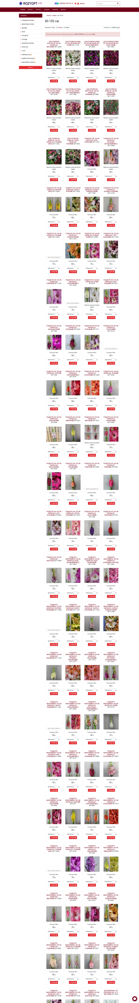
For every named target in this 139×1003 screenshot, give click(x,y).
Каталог (49, 15)
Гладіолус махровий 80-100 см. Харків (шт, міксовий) (54, 895)
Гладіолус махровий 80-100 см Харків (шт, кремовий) (53, 655)
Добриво (23, 28)
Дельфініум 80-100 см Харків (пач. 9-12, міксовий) (111, 992)
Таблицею (60, 27)
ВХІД (93, 34)
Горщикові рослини (27, 20)
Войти (30, 67)
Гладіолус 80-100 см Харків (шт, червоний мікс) (73, 281)
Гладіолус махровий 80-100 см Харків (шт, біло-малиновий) (92, 559)
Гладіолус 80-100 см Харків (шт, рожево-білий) (91, 235)
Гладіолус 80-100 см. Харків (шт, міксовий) (92, 419)
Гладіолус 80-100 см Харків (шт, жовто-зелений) (73, 189)
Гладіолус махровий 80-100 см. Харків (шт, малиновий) (72, 895)
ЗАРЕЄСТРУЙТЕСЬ (79, 34)
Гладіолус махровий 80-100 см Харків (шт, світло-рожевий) (54, 704)
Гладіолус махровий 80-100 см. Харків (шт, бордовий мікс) (72, 753)
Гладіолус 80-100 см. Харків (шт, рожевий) (111, 465)
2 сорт (23, 51)
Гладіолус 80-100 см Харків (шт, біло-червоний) (91, 140)
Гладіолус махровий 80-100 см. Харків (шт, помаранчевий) (111, 895)
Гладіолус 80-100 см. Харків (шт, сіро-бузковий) (54, 513)
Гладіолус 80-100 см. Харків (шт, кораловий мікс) (73, 373)
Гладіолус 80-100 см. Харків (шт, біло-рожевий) (111, 281)
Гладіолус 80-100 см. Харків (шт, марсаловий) (54, 465)
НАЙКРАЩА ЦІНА (26, 54)
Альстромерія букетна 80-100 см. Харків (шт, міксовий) (54, 44)
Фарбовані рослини (27, 43)
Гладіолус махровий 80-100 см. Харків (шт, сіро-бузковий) (54, 993)
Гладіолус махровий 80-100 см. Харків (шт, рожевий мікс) (72, 945)
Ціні (119, 27)
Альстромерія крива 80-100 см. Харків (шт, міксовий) (54, 91)
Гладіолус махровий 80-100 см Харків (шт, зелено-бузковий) (91, 607)
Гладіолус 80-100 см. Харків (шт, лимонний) (73, 419)
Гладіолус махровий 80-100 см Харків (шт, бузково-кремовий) (54, 607)
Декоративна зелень (27, 24)
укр (81, 3)
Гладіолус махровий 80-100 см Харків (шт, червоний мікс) (73, 704)
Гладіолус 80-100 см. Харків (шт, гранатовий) (111, 327)
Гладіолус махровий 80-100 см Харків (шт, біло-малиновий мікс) (73, 559)
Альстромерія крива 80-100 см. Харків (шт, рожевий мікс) (73, 91)
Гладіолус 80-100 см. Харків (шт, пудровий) (92, 465)
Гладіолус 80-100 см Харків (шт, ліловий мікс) (54, 235)
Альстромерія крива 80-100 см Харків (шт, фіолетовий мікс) (92, 43)
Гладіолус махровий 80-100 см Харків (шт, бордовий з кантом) (111, 559)
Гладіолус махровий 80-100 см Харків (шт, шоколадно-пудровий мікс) (92, 705)
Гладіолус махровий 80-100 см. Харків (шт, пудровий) (54, 945)
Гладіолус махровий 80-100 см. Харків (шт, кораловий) (111, 801)
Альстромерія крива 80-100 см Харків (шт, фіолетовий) (111, 43)
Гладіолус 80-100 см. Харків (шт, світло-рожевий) (73, 513)
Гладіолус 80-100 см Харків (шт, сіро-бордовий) (110, 235)
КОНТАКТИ (47, 9)
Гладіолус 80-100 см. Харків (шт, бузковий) (92, 327)
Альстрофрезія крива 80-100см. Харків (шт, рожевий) (72, 141)
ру (83, 3)
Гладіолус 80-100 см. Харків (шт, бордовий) (73, 327)
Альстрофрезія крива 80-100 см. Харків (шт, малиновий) (111, 91)
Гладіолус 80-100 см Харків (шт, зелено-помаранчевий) (91, 189)
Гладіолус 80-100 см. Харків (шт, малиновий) (111, 419)
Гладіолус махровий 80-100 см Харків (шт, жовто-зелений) (73, 607)
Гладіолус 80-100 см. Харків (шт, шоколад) (54, 559)
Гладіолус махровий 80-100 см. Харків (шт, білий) (111, 703)
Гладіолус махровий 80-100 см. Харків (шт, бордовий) (91, 753)
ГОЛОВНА (22, 9)
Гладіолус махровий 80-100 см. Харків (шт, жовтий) (72, 800)
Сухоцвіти (24, 35)
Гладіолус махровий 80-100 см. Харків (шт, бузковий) (111, 753)
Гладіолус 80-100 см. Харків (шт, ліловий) (111, 372)
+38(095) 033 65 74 (64, 3)
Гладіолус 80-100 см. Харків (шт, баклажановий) (54, 327)
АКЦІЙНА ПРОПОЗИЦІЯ (28, 58)
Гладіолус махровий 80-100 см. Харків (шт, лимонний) (111, 848)
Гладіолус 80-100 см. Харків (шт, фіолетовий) (92, 513)
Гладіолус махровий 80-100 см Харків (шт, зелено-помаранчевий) (111, 607)
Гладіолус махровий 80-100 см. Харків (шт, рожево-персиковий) (111, 945)
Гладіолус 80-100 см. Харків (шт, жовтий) (54, 372)
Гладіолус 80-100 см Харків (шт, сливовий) (53, 281)
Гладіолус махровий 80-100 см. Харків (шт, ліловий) (72, 847)
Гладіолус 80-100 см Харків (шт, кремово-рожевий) (111, 189)
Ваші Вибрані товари (28, 62)
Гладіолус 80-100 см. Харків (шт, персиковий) (73, 465)
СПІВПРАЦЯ (55, 9)
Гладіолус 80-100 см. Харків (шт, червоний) (111, 513)
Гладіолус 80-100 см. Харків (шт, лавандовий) (54, 419)
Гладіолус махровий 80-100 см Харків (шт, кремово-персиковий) (73, 656)
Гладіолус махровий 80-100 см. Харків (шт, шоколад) (91, 993)
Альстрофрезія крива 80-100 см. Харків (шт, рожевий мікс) (54, 141)
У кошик (54, 81)
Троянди (23, 39)
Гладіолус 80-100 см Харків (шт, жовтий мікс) (54, 189)
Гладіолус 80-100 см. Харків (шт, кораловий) (92, 373)
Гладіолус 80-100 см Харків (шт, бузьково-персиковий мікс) (111, 141)
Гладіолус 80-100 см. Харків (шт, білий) (92, 281)
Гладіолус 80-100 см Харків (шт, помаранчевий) (73, 235)
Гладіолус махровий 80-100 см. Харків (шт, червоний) (72, 993)
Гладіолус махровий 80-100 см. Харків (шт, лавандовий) (91, 848)
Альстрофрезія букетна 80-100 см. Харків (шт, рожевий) (92, 91)
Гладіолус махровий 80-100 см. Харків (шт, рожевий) (91, 945)
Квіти (22, 32)
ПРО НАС (39, 9)
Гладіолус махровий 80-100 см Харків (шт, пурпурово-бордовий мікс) (111, 656)
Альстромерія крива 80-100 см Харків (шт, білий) (73, 43)
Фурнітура (24, 47)
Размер (54, 15)
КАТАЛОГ (30, 9)
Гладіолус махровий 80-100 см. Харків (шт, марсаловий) (91, 895)
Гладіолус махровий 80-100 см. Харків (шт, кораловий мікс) (91, 801)
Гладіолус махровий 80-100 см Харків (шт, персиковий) (92, 655)
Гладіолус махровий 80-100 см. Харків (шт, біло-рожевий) (54, 753)
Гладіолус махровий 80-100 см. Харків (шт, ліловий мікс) (54, 848)
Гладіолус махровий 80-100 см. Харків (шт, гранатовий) (54, 801)
